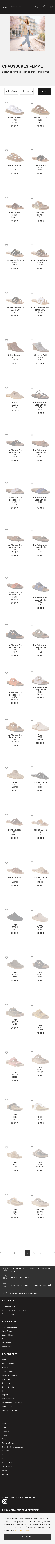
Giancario (6, 1383)
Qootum (5, 1451)
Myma (4, 1439)
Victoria (5, 1470)
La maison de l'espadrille (12, 1403)
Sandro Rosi (7, 1463)
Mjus (4, 1424)
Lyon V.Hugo (7, 1335)
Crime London (8, 1371)
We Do (5, 1474)
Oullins (5, 1339)
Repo (4, 1455)
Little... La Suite (9, 1407)
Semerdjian (7, 1466)
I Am (4, 1391)
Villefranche (7, 1347)
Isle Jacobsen (8, 1399)
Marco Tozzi (7, 1431)
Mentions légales (9, 1306)
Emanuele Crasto (9, 1375)
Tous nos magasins (10, 1327)
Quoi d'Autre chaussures (12, 1447)
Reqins (5, 1459)
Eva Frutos (6, 1379)
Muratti (5, 1435)
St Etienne (6, 1343)
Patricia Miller (8, 1443)
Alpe (4, 1360)
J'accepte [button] (27, 1537)
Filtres (44, 91)
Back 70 (5, 1368)
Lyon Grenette (8, 1331)
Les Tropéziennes (9, 1410)
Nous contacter (8, 1314)
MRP (4, 1427)
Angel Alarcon (8, 1364)
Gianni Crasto (8, 1387)
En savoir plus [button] (22, 1530)
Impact (5, 1395)
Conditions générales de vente (15, 1310)
